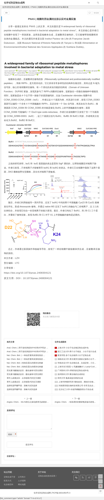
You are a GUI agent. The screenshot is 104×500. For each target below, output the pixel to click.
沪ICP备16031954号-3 (60, 493)
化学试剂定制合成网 (14, 2)
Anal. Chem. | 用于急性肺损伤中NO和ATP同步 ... (27, 348)
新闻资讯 (25, 7)
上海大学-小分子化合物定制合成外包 (73, 348)
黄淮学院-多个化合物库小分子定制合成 (74, 355)
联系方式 (7, 481)
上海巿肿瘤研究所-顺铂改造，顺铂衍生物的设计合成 (80, 382)
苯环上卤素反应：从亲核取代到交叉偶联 (24, 378)
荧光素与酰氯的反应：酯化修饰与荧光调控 (25, 370)
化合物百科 (8, 484)
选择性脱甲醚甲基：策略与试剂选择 (22, 386)
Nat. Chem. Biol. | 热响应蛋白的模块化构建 (25, 363)
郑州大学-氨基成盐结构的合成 (70, 378)
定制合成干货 (9, 477)
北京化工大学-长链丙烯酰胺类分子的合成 (75, 389)
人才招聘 (22, 481)
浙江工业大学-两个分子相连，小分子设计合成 (77, 351)
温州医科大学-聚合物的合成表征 (71, 374)
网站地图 (22, 484)
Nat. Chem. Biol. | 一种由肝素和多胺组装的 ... (26, 355)
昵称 (12, 434)
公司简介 (22, 477)
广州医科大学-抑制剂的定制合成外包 (73, 370)
